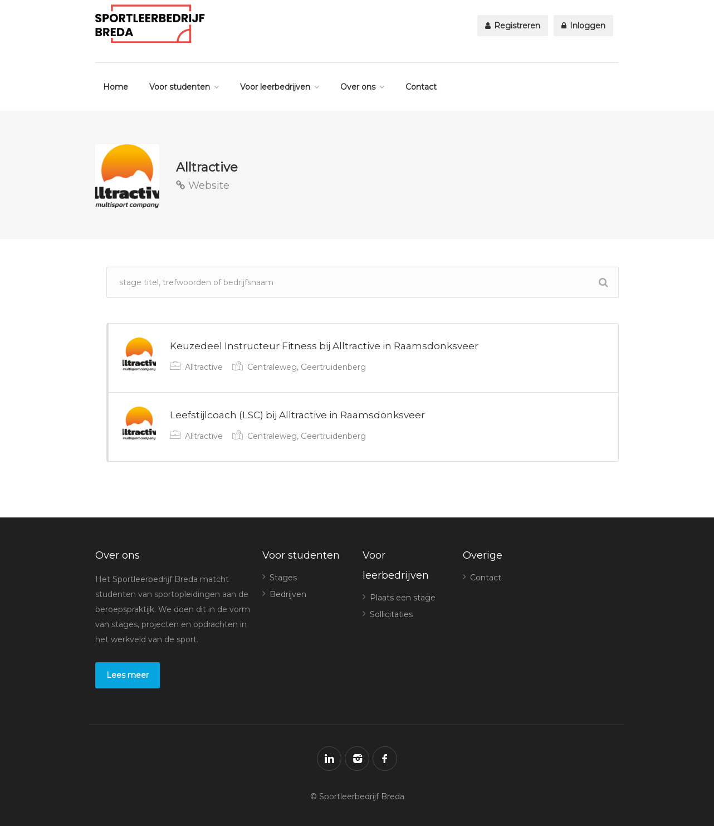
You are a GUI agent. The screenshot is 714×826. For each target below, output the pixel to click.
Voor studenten (179, 87)
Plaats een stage (403, 598)
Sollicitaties (391, 614)
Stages (283, 578)
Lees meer (127, 675)
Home (115, 87)
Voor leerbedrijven (275, 87)
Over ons (357, 87)
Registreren (512, 26)
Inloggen (583, 26)
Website (202, 185)
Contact (421, 87)
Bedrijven (288, 594)
